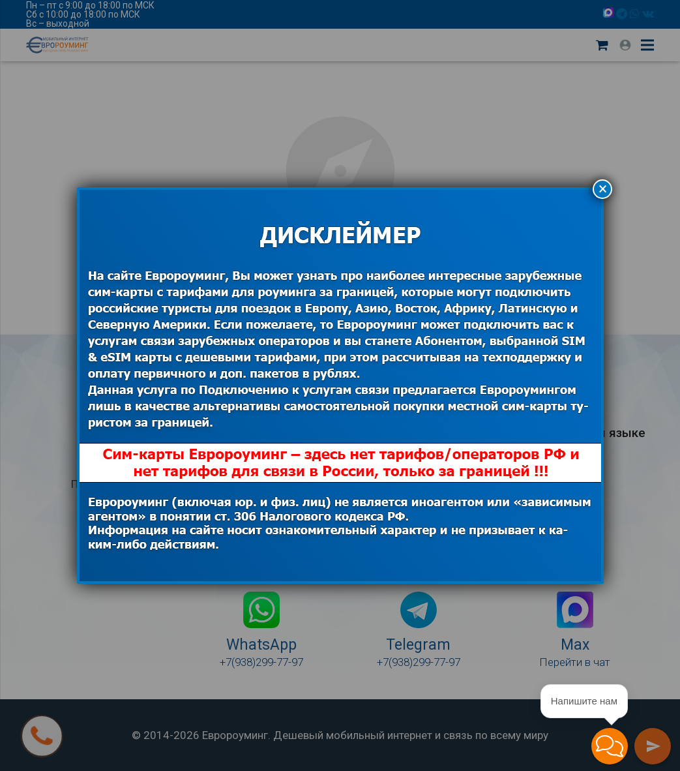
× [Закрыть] (603, 188)
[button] (609, 746)
